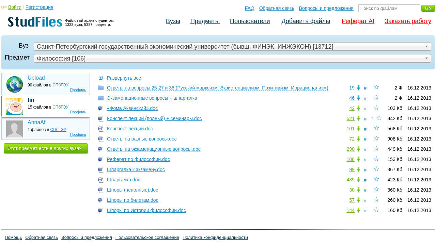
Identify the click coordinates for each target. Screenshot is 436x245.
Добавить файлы (305, 21)
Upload (36, 78)
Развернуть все (124, 78)
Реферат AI (358, 21)
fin (31, 100)
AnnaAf (36, 122)
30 (352, 190)
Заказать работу (408, 21)
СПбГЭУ (60, 85)
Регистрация (39, 7)
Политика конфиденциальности (215, 237)
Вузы (173, 21)
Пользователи (250, 21)
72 (352, 139)
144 (351, 210)
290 (351, 149)
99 (352, 169)
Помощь (13, 237)
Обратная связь (276, 8)
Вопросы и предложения (326, 8)
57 (352, 200)
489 (351, 179)
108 (351, 159)
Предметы (205, 21)
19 (352, 88)
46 (352, 98)
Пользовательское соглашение (147, 237)
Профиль (78, 90)
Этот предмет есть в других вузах (44, 148)
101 (351, 128)
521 (351, 118)
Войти (14, 7)
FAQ (249, 8)
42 (352, 108)
